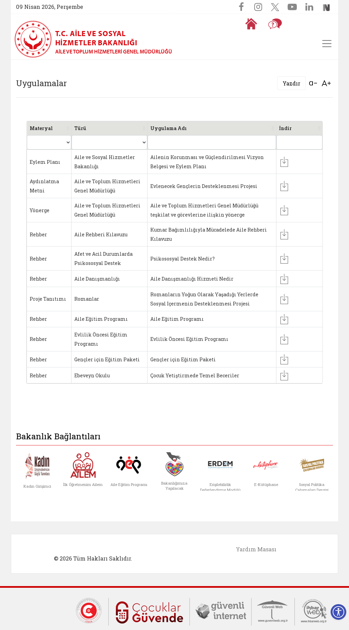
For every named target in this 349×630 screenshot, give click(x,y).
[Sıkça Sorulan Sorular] (275, 24)
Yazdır (291, 83)
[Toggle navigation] (327, 43)
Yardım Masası (256, 549)
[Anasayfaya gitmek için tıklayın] (251, 24)
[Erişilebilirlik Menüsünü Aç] (338, 612)
